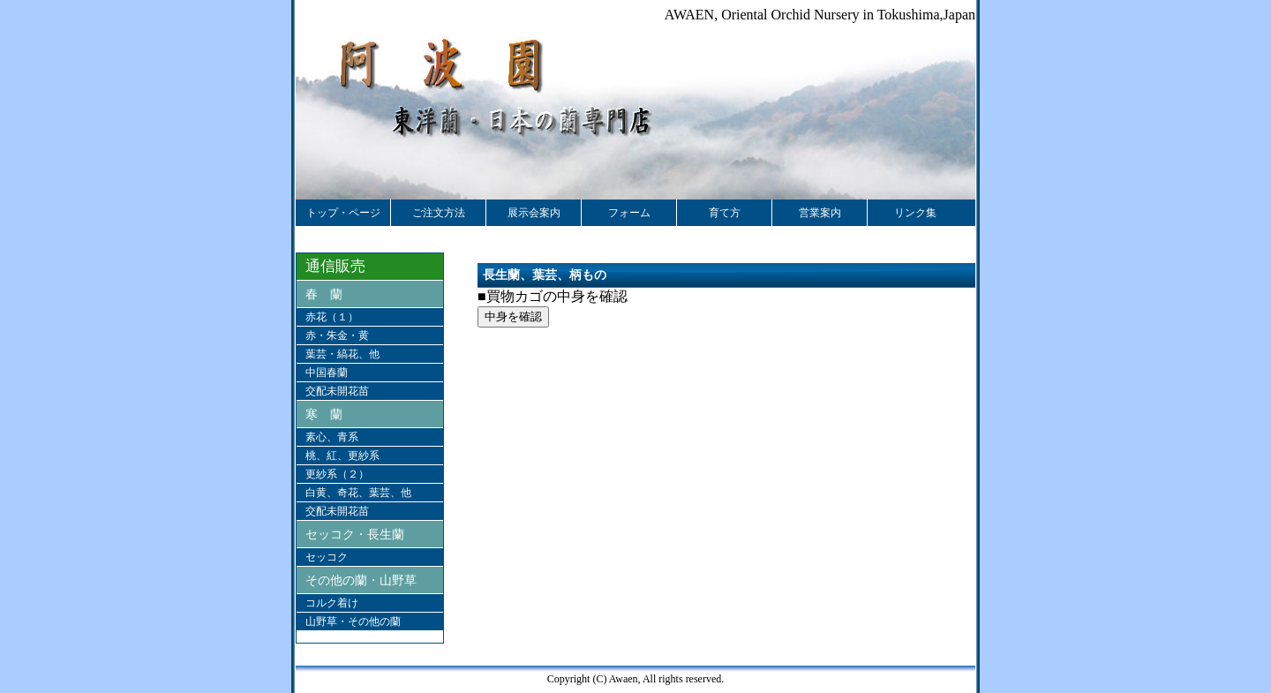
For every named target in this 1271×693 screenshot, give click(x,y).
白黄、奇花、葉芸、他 (358, 492)
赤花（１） (331, 317)
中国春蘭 (326, 372)
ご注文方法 (438, 213)
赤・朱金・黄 (337, 335)
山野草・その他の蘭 (353, 621)
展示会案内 (534, 213)
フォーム (629, 213)
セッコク (326, 557)
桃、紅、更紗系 (342, 455)
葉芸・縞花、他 (342, 354)
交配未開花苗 (337, 391)
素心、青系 (331, 437)
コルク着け (331, 603)
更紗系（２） (337, 474)
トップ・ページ (343, 213)
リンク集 (915, 213)
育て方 (725, 213)
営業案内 (820, 213)
